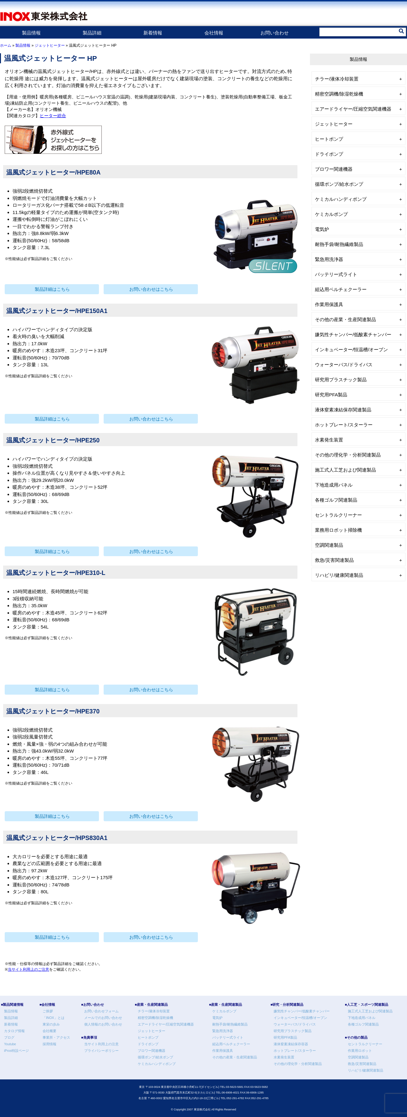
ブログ (9, 1037)
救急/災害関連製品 (334, 560)
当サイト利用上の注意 (101, 1044)
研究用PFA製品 (331, 394)
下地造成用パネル (334, 485)
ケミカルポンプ (331, 214)
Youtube (10, 1044)
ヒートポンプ (329, 139)
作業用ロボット (360, 1050)
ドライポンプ (329, 154)
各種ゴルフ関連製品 (336, 500)
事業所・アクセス (56, 1037)
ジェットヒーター (50, 45)
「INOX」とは (53, 1018)
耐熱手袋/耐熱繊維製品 (339, 244)
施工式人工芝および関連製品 (345, 469)
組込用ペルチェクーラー (341, 289)
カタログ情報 (14, 1031)
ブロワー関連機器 (334, 169)
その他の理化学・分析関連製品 (348, 454)
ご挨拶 (48, 1011)
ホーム (5, 45)
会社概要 (49, 1031)
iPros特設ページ (16, 1050)
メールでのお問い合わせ (103, 1018)
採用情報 (49, 1044)
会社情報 (213, 32)
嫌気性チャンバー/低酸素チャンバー (353, 334)
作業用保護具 (329, 304)
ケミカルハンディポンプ (341, 199)
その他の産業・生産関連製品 (345, 319)
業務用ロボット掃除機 (338, 530)
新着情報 (152, 32)
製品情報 (31, 32)
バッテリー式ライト (336, 274)
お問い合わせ (274, 32)
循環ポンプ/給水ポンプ (339, 184)
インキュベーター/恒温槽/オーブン (351, 349)
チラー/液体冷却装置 (336, 78)
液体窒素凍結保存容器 (291, 1044)
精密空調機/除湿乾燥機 (339, 94)
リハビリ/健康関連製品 (339, 575)
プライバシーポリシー (101, 1050)
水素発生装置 (329, 439)
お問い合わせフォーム (101, 1011)
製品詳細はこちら (52, 289)
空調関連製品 (329, 545)
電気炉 (322, 229)
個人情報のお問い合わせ (103, 1024)
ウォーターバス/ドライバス (344, 364)
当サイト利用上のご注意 (28, 969)
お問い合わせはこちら (151, 289)
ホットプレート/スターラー (344, 424)
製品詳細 (92, 32)
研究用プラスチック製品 (341, 379)
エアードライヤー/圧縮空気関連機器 (353, 109)
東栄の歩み (51, 1024)
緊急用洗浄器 (329, 259)
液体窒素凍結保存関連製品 (343, 409)
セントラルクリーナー (338, 515)
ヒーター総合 (53, 115)
